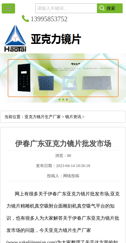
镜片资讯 (73, 116)
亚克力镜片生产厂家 (43, 116)
